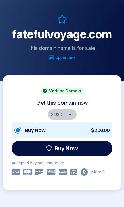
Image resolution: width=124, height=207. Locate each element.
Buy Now (62, 148)
